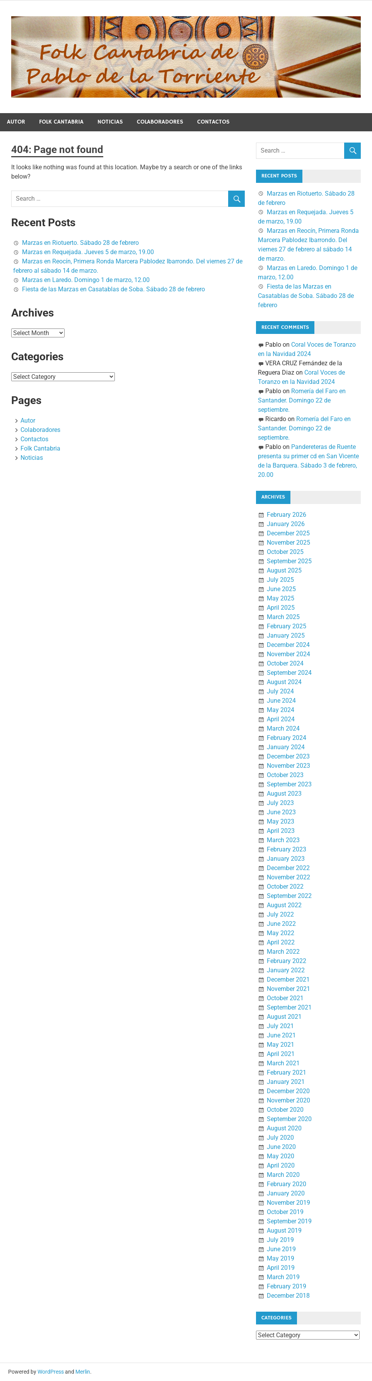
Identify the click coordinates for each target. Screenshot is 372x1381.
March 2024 (283, 728)
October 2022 (285, 886)
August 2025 (284, 570)
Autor (16, 122)
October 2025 (285, 551)
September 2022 (289, 895)
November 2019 (288, 1202)
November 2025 (288, 542)
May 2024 (280, 710)
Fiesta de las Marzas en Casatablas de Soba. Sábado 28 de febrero (113, 289)
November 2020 (288, 1100)
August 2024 (284, 682)
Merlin (82, 1372)
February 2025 (286, 626)
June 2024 (281, 700)
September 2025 (289, 561)
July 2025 (280, 579)
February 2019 (286, 1286)
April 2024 (281, 719)
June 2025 (281, 589)
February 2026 (286, 514)
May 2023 (280, 821)
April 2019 (281, 1267)
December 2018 (288, 1295)
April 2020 (281, 1165)
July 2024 (280, 691)
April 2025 (281, 607)
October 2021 (285, 998)
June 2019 (281, 1249)
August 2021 (284, 1016)
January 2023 (286, 858)
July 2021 (280, 1026)
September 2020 (289, 1119)
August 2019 (284, 1230)
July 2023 (280, 803)
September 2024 (289, 672)
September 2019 (289, 1221)
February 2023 (286, 849)
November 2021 (288, 988)
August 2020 (284, 1128)
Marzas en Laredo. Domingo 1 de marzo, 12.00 (86, 280)
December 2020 (288, 1091)
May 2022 (280, 933)
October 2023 (285, 775)
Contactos (213, 122)
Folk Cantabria (61, 122)
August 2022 (284, 905)
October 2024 (285, 663)
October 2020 (285, 1109)
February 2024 (286, 737)
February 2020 (286, 1184)
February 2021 (286, 1072)
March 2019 (283, 1277)
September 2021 (289, 1007)
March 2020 (283, 1174)
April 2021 (281, 1054)
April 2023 (281, 830)
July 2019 (280, 1239)
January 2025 (286, 635)
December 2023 (288, 756)
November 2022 (288, 877)
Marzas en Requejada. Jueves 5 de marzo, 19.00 (88, 252)
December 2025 (288, 533)
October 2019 (285, 1212)
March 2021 (283, 1063)
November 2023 (288, 765)
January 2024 (286, 747)
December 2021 (288, 979)
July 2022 (280, 914)
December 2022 (288, 868)
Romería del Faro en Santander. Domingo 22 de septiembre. (302, 400)
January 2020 (286, 1193)
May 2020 (280, 1156)
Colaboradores (160, 122)
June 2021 (281, 1035)
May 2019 (280, 1258)
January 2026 (286, 524)
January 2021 (286, 1081)
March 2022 (283, 951)
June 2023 (281, 812)
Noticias (110, 122)
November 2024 (288, 654)
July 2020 (280, 1137)
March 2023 (283, 840)
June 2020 (281, 1147)
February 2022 (286, 961)
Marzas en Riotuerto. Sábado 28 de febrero (80, 242)
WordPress (51, 1372)
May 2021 (280, 1044)
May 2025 (280, 598)
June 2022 (281, 923)
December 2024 (288, 644)
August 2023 (284, 793)
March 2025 (283, 617)
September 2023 (289, 784)
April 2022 (281, 942)
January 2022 (286, 970)
